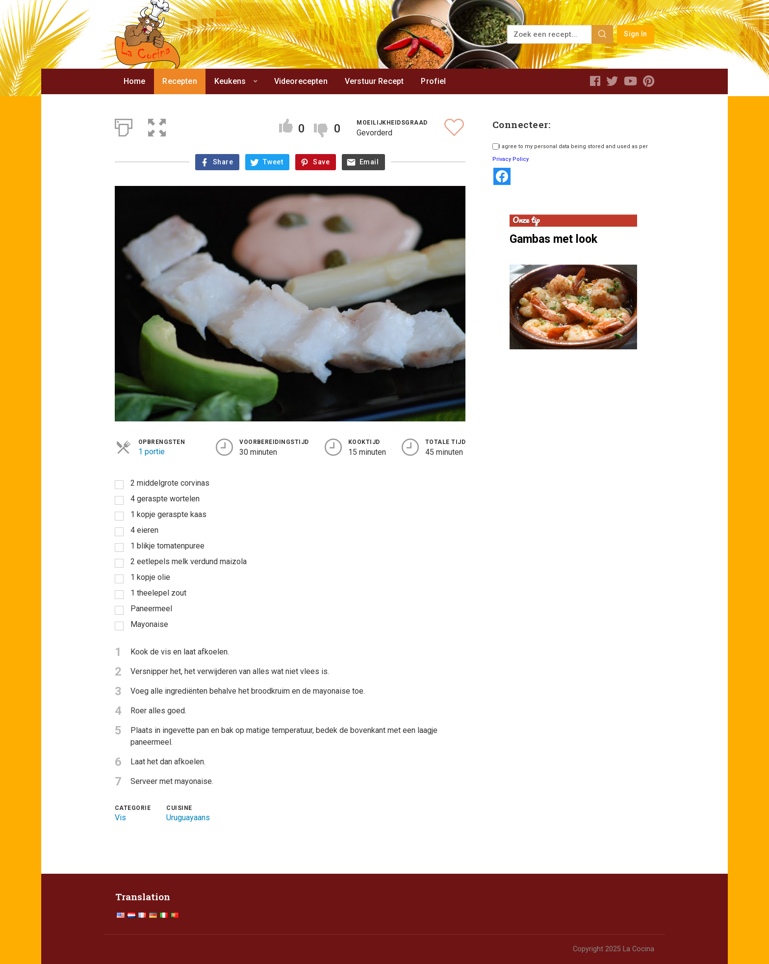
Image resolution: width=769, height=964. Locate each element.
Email (369, 162)
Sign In (635, 34)
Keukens (230, 81)
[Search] (602, 34)
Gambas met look (553, 239)
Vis (120, 817)
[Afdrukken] (123, 125)
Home (135, 81)
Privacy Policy (510, 159)
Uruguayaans (188, 817)
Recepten (179, 81)
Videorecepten (301, 81)
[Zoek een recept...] (550, 34)
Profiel (433, 81)
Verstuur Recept (374, 81)
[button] (157, 125)
